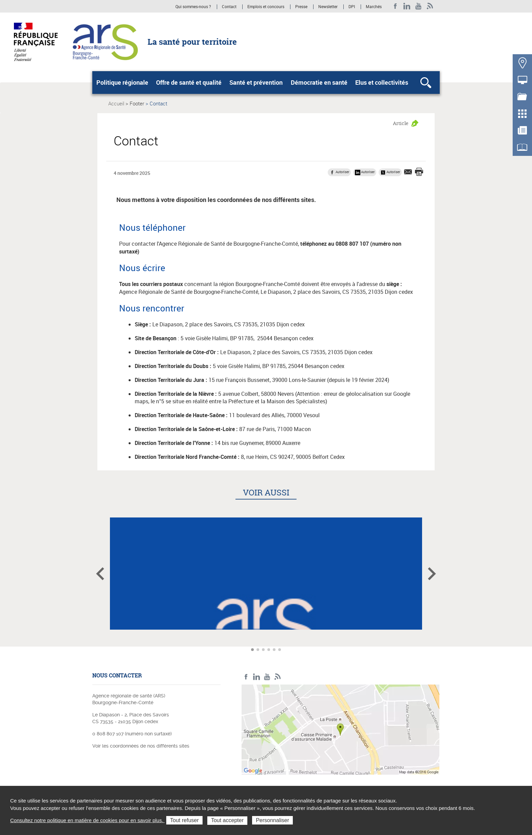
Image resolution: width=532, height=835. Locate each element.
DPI (351, 6)
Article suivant (432, 573)
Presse (301, 6)
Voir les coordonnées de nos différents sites (140, 746)
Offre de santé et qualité (189, 82)
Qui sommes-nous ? (193, 6)
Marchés (374, 6)
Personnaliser (272, 820)
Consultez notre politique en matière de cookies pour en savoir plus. (87, 820)
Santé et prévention (256, 82)
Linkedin (407, 6)
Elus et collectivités (381, 82)
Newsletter (328, 6)
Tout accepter (227, 820)
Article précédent (100, 573)
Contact (229, 6)
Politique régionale (122, 82)
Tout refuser (184, 820)
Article (400, 123)
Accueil (116, 103)
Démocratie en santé (319, 82)
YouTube (418, 6)
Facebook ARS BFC (395, 6)
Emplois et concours (265, 6)
